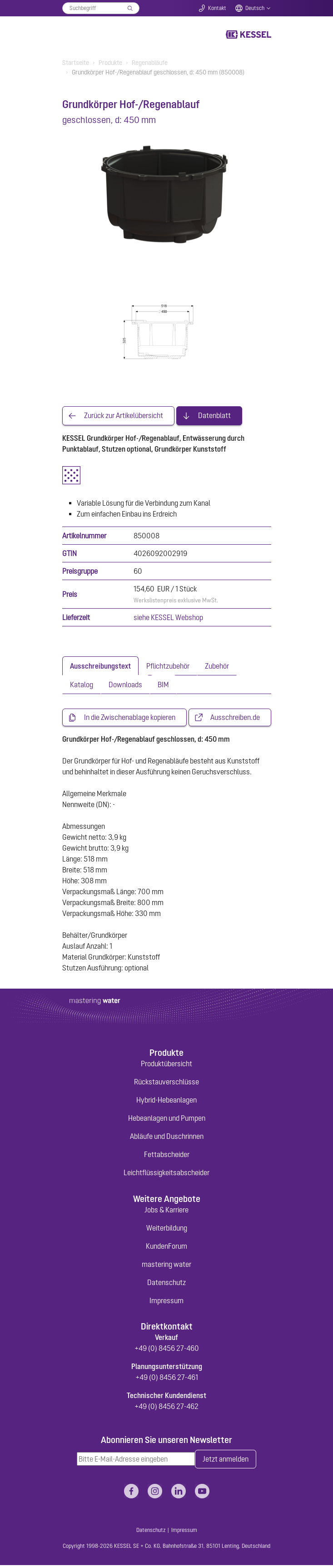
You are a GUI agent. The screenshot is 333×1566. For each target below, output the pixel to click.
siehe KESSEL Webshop (168, 617)
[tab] (100, 665)
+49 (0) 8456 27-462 (166, 1407)
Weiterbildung (166, 1228)
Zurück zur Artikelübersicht (123, 416)
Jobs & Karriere (166, 1210)
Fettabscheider (166, 1155)
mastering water (166, 1264)
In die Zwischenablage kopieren (129, 718)
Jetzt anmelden (226, 1460)
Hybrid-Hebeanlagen (166, 1100)
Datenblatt (214, 416)
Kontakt (217, 8)
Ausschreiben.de (235, 718)
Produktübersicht (166, 1064)
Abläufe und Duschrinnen (167, 1137)
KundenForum (166, 1246)
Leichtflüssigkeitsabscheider (166, 1173)
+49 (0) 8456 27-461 (166, 1378)
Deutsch (254, 8)
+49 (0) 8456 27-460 (166, 1348)
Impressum (166, 1300)
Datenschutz (166, 1282)
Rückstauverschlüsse (166, 1082)
